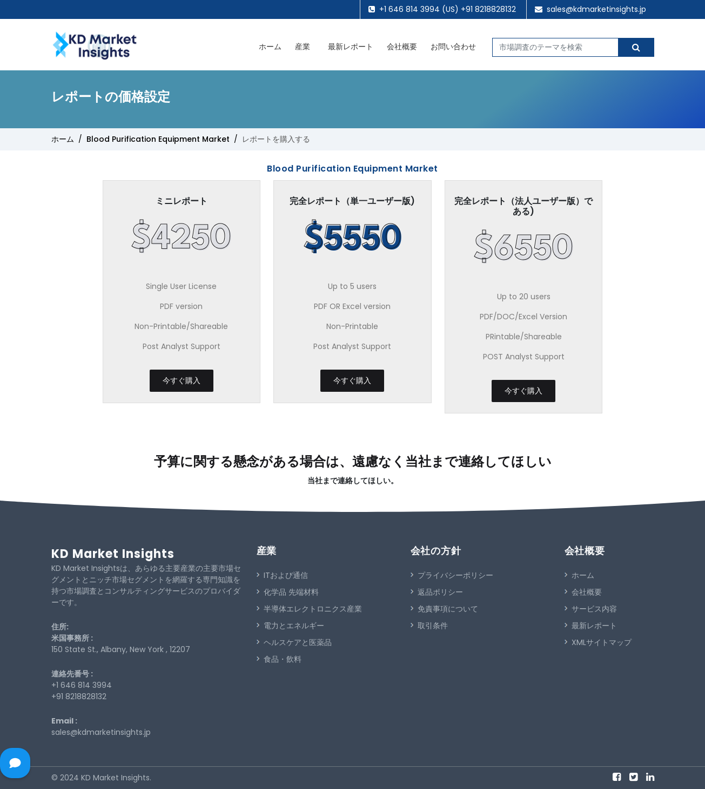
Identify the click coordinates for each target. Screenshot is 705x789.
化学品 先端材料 (288, 592)
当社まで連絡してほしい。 (352, 480)
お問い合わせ (453, 46)
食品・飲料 (279, 659)
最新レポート (350, 46)
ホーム (270, 46)
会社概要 (402, 46)
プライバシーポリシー (452, 575)
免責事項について (444, 608)
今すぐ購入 (181, 380)
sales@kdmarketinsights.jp (596, 9)
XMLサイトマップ (598, 642)
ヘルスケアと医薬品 (294, 642)
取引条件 (429, 625)
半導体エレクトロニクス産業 (309, 608)
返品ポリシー (437, 592)
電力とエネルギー (290, 625)
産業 (302, 46)
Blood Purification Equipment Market (158, 139)
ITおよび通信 (282, 575)
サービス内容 (591, 608)
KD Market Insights (112, 553)
